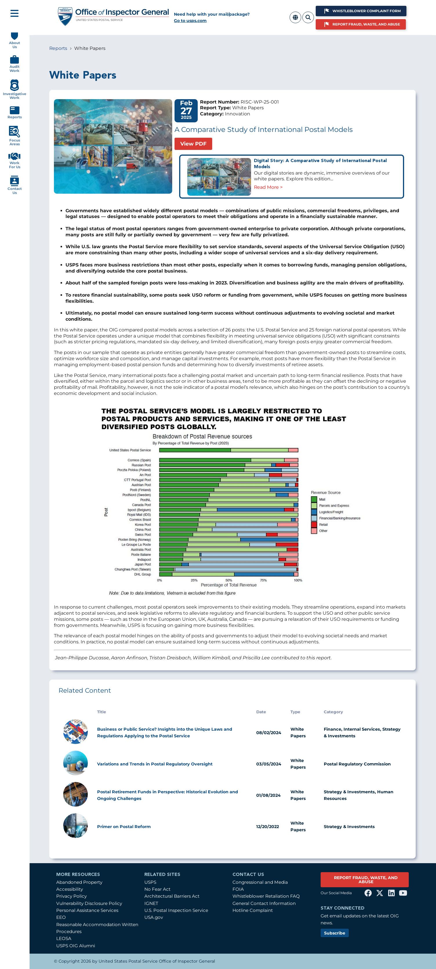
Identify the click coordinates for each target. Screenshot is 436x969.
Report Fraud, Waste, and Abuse (366, 24)
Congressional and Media (260, 882)
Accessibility (69, 889)
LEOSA (63, 938)
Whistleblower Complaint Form (367, 11)
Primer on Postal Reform (124, 826)
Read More (266, 187)
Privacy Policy (71, 896)
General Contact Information (264, 903)
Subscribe (334, 933)
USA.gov (153, 917)
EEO (61, 917)
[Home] (113, 24)
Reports (58, 48)
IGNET (151, 903)
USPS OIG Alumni (75, 945)
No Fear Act (157, 889)
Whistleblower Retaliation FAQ (266, 896)
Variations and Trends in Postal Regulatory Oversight (154, 764)
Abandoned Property (79, 882)
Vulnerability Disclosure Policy (89, 903)
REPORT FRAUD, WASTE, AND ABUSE (366, 879)
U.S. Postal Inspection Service (176, 910)
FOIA (238, 889)
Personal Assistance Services (87, 910)
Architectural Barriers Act (171, 896)
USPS (150, 882)
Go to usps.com (190, 20)
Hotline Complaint (252, 910)
